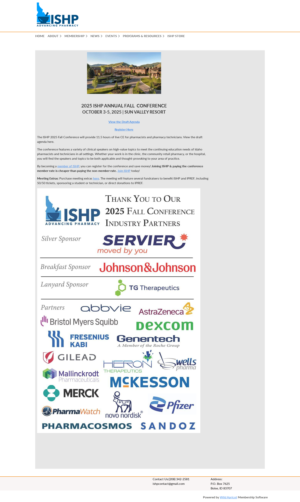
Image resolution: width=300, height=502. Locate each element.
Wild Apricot (228, 497)
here (96, 178)
